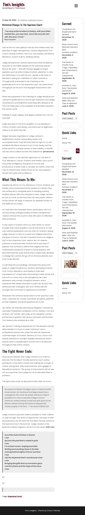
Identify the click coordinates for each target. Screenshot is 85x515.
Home (64, 138)
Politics (23, 20)
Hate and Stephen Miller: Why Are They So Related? (70, 101)
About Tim (66, 143)
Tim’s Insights (14, 4)
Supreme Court (35, 20)
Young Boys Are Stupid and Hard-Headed (69, 32)
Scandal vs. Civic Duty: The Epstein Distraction (69, 88)
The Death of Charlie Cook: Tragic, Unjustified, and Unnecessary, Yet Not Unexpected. (69, 69)
